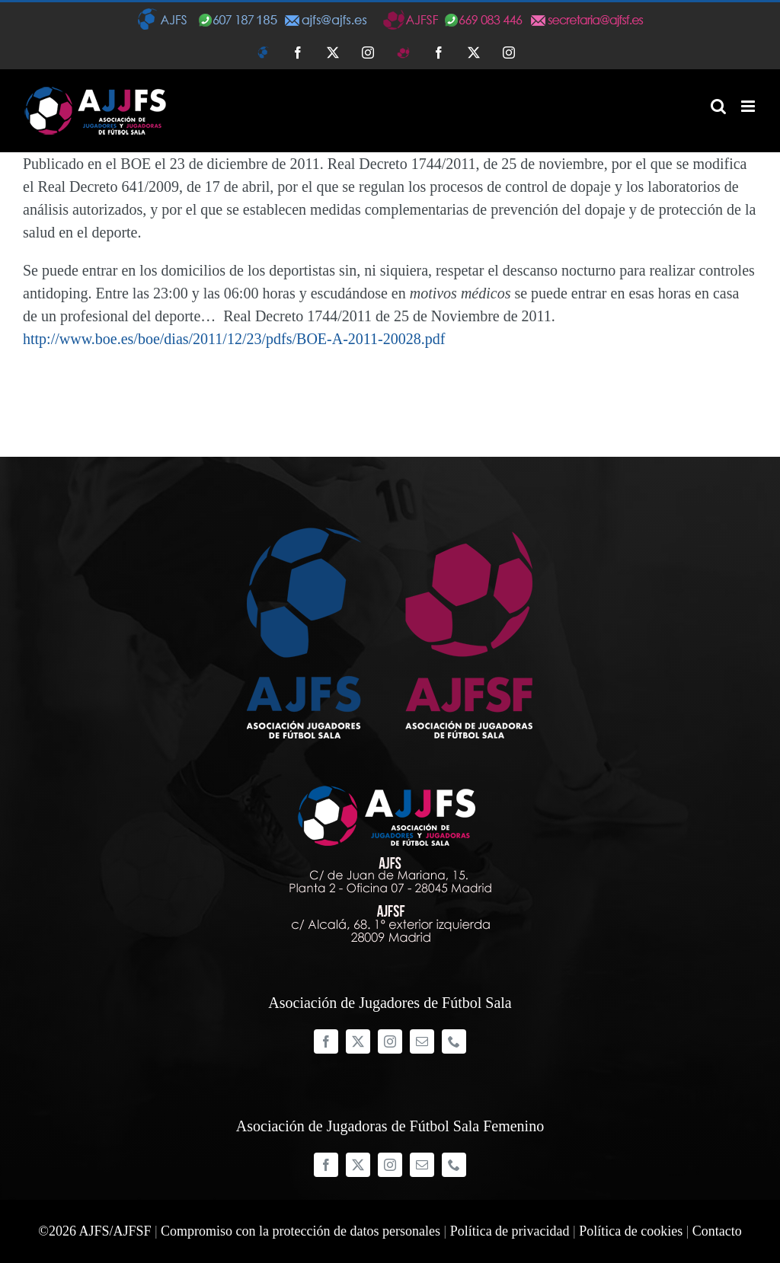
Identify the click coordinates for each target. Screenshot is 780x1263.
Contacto (717, 1231)
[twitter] (358, 1041)
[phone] (454, 1041)
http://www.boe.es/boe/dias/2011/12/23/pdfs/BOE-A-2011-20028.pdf (234, 338)
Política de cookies (630, 1231)
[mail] (422, 1041)
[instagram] (390, 1041)
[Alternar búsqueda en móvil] (718, 106)
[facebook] (326, 1041)
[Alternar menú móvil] (749, 106)
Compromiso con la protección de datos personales (300, 1231)
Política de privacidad (510, 1231)
